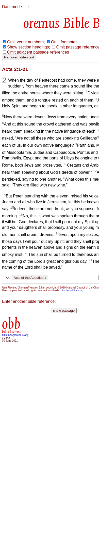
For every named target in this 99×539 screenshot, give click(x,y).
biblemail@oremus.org (15, 335)
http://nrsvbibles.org (72, 290)
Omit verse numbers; (26, 42)
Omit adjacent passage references (38, 52)
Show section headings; (28, 47)
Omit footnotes (64, 42)
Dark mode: (12, 7)
